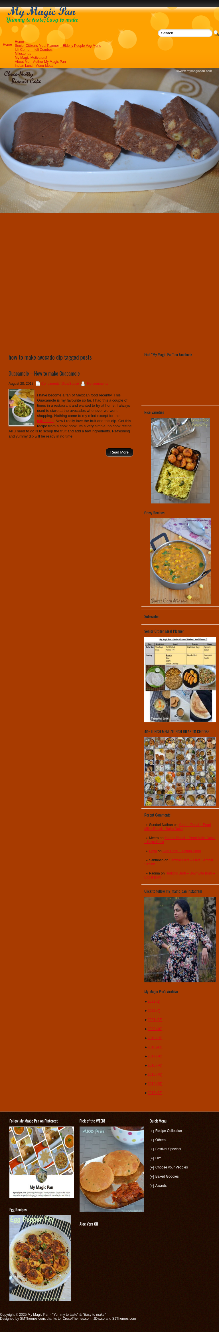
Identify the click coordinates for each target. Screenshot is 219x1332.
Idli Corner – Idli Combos (33, 50)
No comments (97, 384)
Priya (153, 851)
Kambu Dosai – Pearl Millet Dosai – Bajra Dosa (177, 827)
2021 (155, 1020)
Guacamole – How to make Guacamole (44, 373)
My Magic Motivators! (31, 58)
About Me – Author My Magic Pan (40, 62)
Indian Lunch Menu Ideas (34, 66)
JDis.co (99, 1319)
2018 (155, 1047)
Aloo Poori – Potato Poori (181, 851)
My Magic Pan (38, 1315)
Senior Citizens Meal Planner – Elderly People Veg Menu (58, 46)
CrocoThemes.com (76, 1319)
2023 (154, 1001)
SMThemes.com (32, 1319)
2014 (155, 1084)
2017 (155, 1056)
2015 (155, 1075)
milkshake (45, 421)
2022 (154, 1011)
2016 (155, 1065)
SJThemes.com (124, 1319)
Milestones (23, 54)
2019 (155, 1038)
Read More (119, 452)
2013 (155, 1093)
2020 (155, 1029)
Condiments (50, 384)
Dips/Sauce (70, 384)
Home (19, 42)
